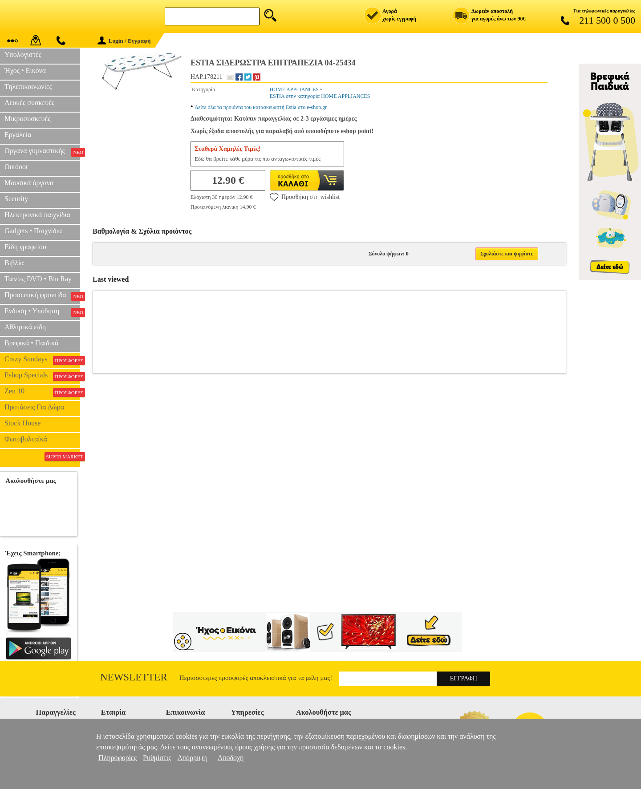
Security (16, 198)
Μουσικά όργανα (28, 182)
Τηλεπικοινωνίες (28, 86)
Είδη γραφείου (25, 247)
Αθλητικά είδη (25, 327)
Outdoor (16, 166)
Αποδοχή (231, 757)
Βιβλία (14, 263)
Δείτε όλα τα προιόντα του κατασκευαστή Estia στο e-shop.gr (261, 107)
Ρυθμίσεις (157, 757)
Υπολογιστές (22, 54)
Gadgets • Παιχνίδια (33, 231)
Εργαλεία (17, 134)
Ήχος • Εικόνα (25, 70)
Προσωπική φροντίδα (42, 296)
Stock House (22, 423)
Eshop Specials (42, 376)
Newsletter (133, 677)
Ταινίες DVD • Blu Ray (38, 279)
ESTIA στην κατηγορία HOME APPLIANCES (320, 96)
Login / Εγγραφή (124, 40)
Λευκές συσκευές (29, 102)
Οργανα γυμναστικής (42, 152)
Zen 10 (42, 392)
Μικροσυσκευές (27, 118)
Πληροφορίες (117, 757)
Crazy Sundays (42, 360)
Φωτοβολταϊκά (25, 439)
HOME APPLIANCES (294, 89)
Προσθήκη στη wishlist (305, 197)
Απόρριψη (192, 757)
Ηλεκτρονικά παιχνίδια (37, 214)
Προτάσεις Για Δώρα (34, 407)
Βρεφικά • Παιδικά (31, 343)
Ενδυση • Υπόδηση (42, 312)
